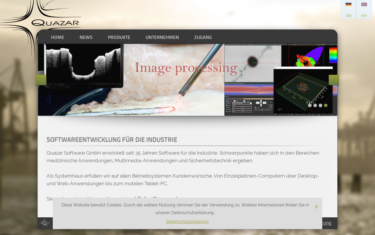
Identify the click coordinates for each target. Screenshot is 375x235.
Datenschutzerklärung (187, 221)
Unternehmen (162, 37)
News (86, 37)
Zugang (203, 37)
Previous (41, 80)
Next (334, 80)
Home (57, 37)
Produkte (119, 37)
